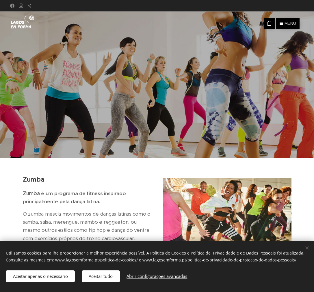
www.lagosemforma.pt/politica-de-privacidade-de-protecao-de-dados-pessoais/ (219, 260)
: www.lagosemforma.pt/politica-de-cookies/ (96, 260)
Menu (288, 23)
